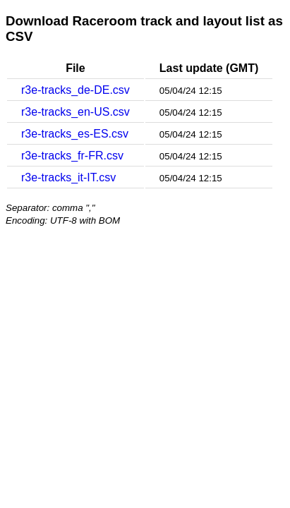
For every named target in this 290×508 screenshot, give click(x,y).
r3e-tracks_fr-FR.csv (72, 156)
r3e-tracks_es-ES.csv (74, 134)
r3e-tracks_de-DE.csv (75, 90)
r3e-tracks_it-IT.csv (68, 177)
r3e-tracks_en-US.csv (75, 112)
